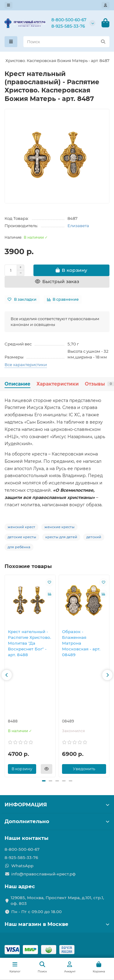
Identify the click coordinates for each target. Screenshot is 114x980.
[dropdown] (8, 5)
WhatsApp (22, 865)
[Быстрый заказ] (57, 282)
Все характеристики (26, 364)
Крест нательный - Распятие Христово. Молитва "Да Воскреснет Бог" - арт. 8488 (29, 643)
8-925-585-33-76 (68, 26)
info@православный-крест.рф (43, 873)
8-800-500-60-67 (68, 19)
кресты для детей (61, 537)
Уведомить (84, 769)
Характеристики (57, 384)
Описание (17, 384)
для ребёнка (19, 547)
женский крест (21, 527)
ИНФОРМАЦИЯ (57, 805)
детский (93, 537)
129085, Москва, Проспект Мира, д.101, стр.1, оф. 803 (57, 900)
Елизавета (78, 225)
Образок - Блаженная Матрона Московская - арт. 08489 (81, 643)
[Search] (66, 41)
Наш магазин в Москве (57, 924)
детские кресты (22, 537)
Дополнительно (57, 821)
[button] (7, 675)
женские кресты (59, 527)
